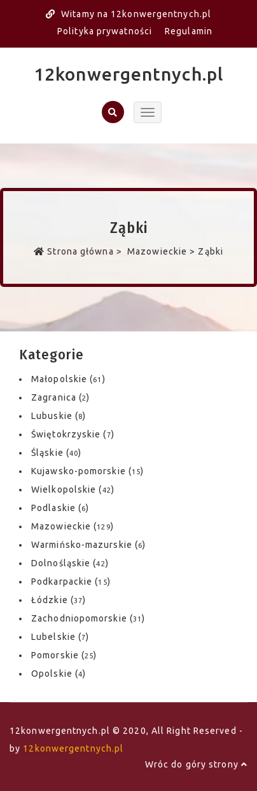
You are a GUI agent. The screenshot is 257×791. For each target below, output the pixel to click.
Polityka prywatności (104, 31)
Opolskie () (58, 673)
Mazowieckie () (72, 526)
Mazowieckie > (161, 251)
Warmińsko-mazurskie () (88, 545)
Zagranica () (60, 397)
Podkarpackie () (71, 581)
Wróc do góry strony (196, 764)
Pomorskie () (64, 655)
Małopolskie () (68, 379)
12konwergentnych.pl (128, 74)
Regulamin (188, 31)
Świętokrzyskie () (73, 434)
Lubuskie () (58, 416)
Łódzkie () (58, 600)
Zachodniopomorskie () (88, 618)
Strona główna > (79, 251)
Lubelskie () (60, 637)
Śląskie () (56, 453)
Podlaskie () (60, 508)
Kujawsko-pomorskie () (87, 471)
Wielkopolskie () (73, 489)
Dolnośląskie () (70, 563)
